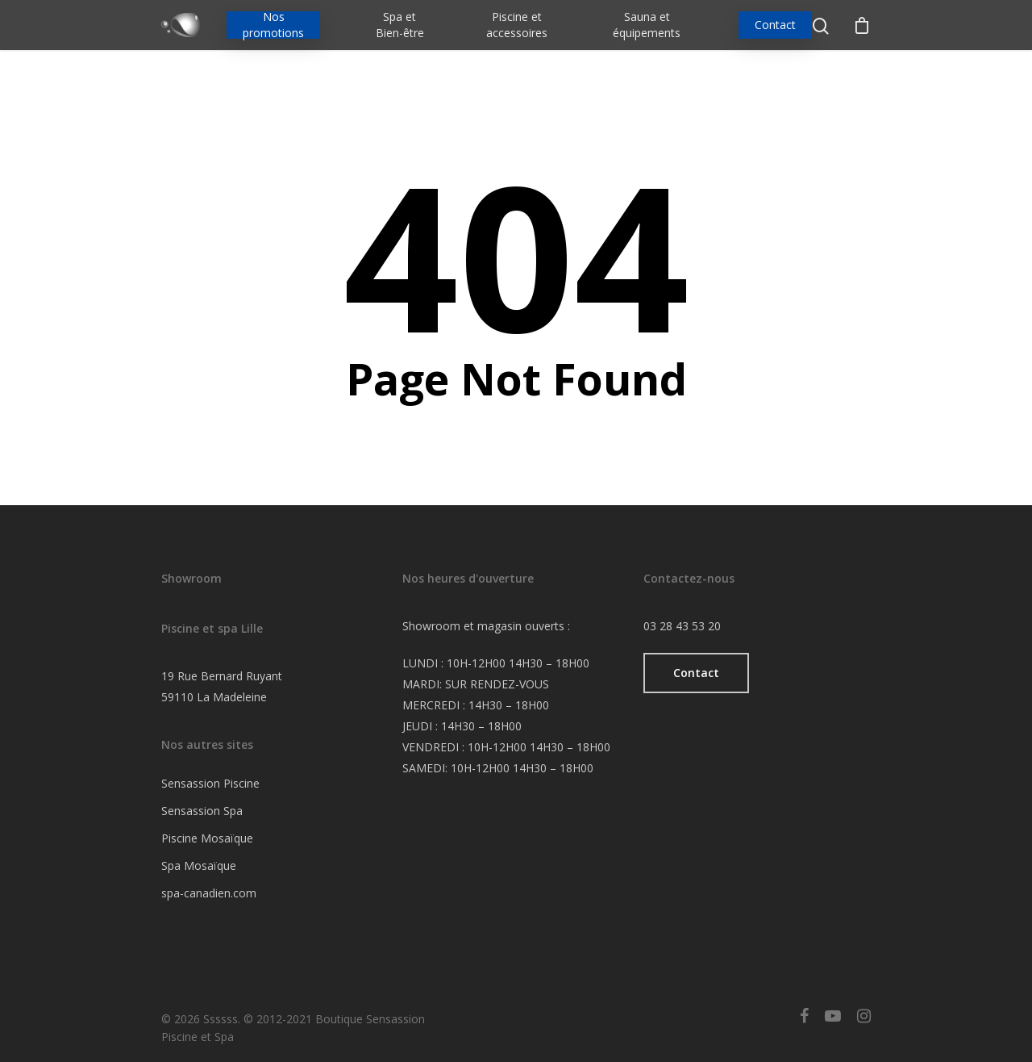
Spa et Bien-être (400, 24)
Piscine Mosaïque (207, 838)
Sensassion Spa (202, 810)
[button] (696, 673)
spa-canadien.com (208, 893)
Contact (775, 24)
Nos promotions (273, 24)
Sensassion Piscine (210, 783)
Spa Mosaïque (198, 865)
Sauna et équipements (646, 24)
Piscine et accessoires (516, 24)
